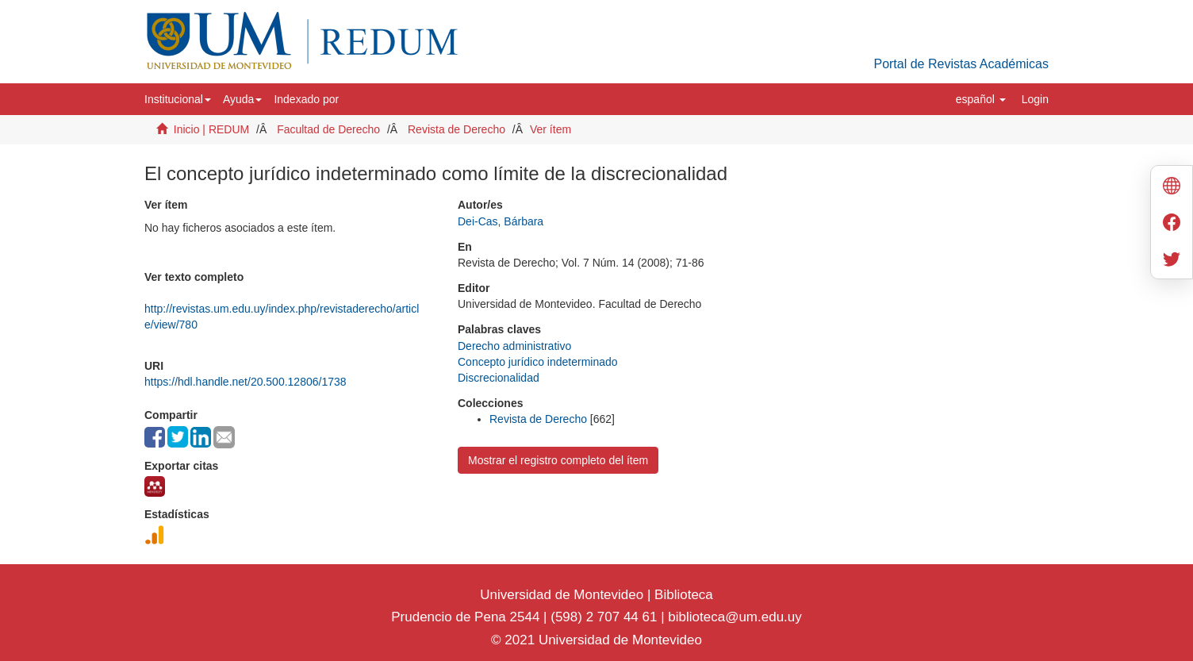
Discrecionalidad (498, 377)
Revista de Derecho (456, 129)
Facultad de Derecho (328, 129)
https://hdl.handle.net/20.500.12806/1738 (245, 381)
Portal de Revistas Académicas (961, 64)
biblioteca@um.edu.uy (734, 616)
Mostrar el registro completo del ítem (558, 460)
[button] (177, 99)
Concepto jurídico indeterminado (538, 361)
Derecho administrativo (514, 346)
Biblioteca (681, 594)
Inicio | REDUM (211, 129)
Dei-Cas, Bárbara (500, 221)
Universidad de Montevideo (563, 594)
